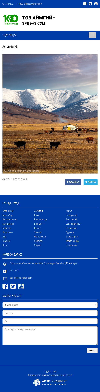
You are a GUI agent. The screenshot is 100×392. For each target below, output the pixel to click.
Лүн (4, 236)
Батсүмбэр (7, 215)
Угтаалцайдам (72, 241)
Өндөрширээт (72, 236)
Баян (36, 215)
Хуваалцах (73, 182)
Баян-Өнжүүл (40, 219)
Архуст (69, 211)
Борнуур (6, 228)
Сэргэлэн (38, 241)
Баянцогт (38, 223)
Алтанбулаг (7, 211)
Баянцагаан (8, 223)
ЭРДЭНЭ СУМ (33, 23)
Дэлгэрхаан (71, 228)
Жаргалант (7, 232)
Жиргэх (90, 182)
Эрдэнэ (37, 245)
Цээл (4, 245)
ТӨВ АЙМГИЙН (39, 18)
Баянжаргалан (9, 219)
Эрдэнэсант (71, 245)
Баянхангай (71, 219)
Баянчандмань (73, 223)
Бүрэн (37, 228)
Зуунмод (70, 232)
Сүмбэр (6, 241)
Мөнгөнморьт (40, 236)
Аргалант (38, 211)
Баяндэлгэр (71, 215)
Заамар (38, 232)
